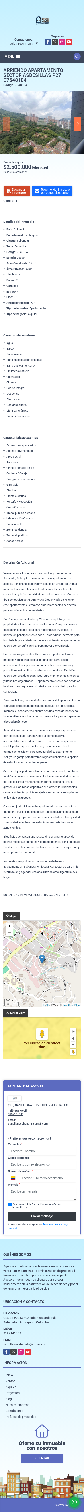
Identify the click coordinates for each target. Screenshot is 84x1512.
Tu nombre (15, 1144)
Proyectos (13, 1393)
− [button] (9, 933)
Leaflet (46, 1005)
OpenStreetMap (71, 1005)
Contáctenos (14, 1411)
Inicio (9, 1375)
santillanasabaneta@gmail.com (28, 1123)
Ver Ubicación (35, 1043)
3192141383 (24, 44)
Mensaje (14, 1185)
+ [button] (9, 926)
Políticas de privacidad (21, 1417)
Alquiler (11, 1387)
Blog (9, 1399)
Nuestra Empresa (17, 1405)
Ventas (10, 1381)
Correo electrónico (19, 1158)
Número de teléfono (20, 1171)
